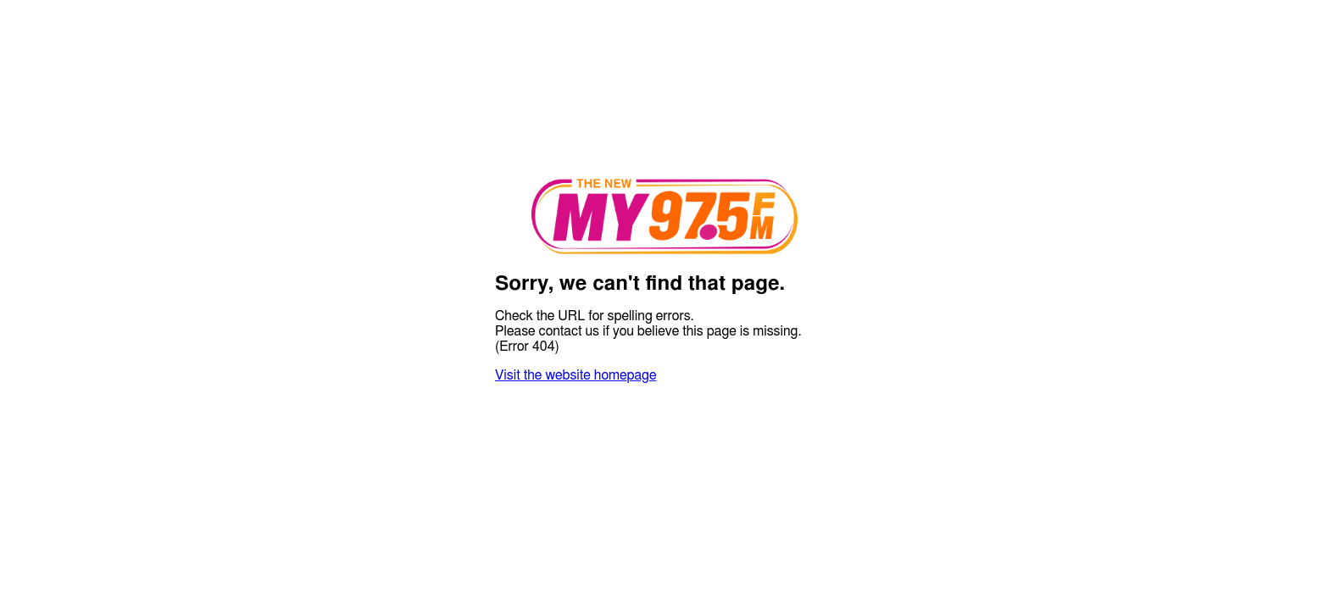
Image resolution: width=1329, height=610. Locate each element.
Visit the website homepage (575, 375)
